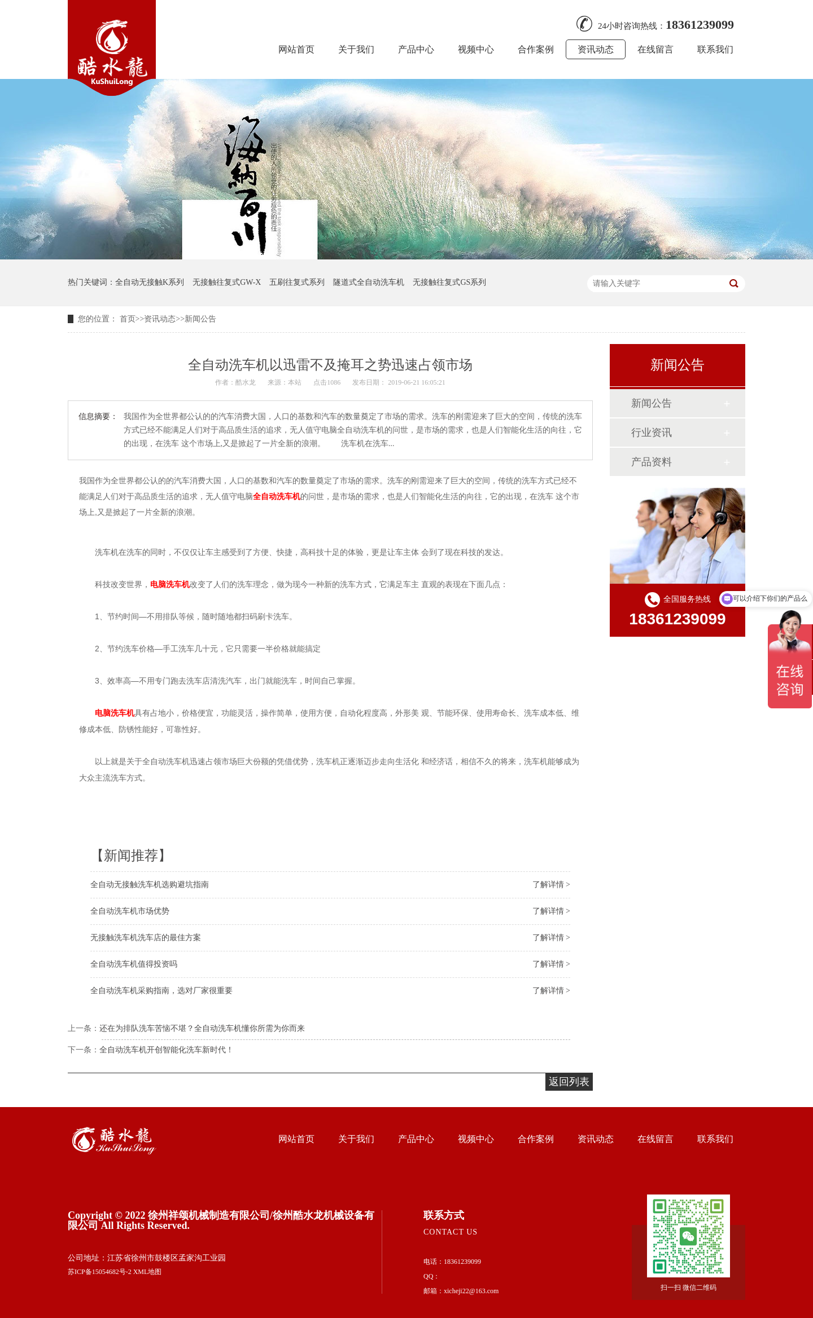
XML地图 (147, 1272)
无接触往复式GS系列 (449, 282)
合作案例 (536, 49)
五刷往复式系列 (297, 282)
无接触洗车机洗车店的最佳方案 (145, 937)
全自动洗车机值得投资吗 (133, 964)
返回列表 (569, 1081)
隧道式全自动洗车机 (368, 282)
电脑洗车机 (170, 584)
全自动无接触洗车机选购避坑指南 (149, 884)
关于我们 (356, 49)
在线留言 (655, 49)
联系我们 (715, 49)
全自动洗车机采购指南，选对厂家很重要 (161, 990)
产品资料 (651, 462)
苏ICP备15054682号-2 (100, 1272)
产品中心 (416, 49)
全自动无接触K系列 (149, 282)
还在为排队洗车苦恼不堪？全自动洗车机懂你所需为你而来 (202, 1028)
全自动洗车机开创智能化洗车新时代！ (166, 1050)
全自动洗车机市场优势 (129, 911)
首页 (128, 319)
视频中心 (476, 49)
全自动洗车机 (276, 496)
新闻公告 (200, 319)
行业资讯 (651, 432)
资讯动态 (596, 49)
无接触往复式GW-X (227, 282)
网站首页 (296, 49)
